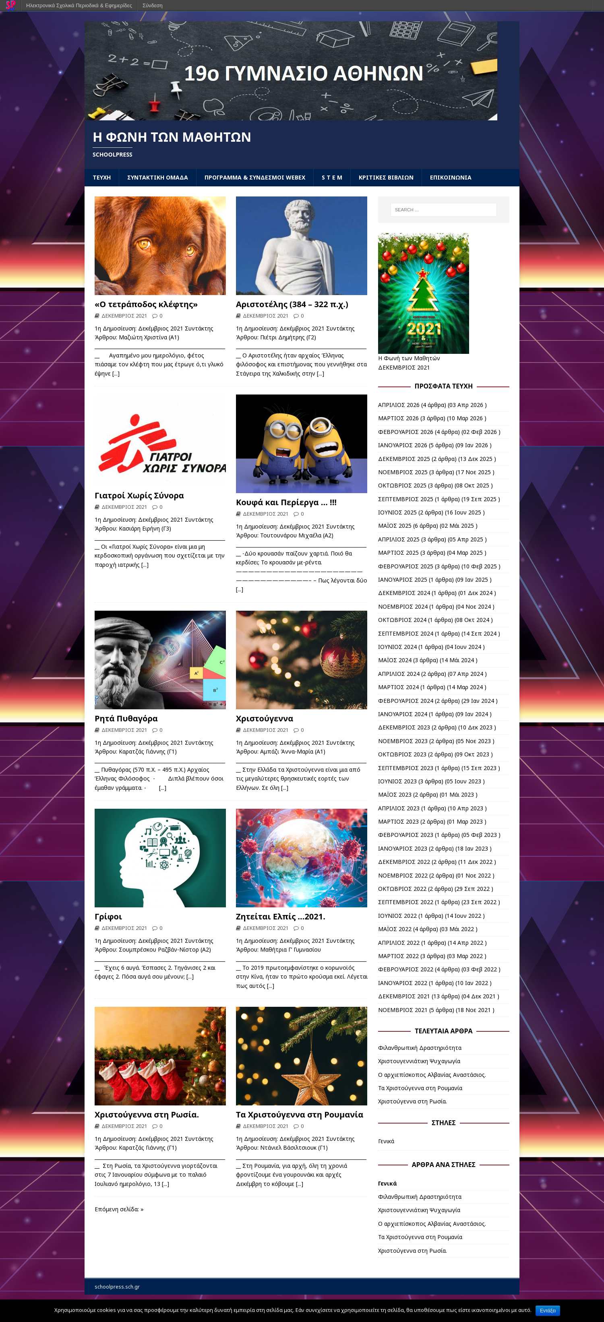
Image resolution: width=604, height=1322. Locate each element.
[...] (116, 373)
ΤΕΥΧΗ (102, 177)
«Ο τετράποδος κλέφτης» (146, 304)
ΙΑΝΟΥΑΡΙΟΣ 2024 (402, 714)
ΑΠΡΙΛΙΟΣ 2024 (399, 674)
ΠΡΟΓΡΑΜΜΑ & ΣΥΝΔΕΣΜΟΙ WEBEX (255, 177)
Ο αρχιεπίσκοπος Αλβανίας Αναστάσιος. (432, 1074)
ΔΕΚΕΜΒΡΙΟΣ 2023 (404, 727)
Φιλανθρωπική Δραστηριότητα (419, 1047)
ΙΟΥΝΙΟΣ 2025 (397, 512)
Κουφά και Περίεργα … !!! (286, 502)
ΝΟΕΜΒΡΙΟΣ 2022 (403, 875)
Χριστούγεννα (264, 718)
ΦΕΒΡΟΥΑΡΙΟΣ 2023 (405, 835)
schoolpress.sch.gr (117, 1286)
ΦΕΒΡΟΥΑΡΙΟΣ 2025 (405, 566)
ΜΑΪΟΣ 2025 (395, 525)
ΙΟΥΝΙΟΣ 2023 (397, 781)
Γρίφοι (108, 916)
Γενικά (386, 1141)
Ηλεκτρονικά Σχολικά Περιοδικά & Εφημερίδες (79, 5)
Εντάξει (548, 1311)
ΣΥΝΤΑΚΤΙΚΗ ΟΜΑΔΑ (157, 177)
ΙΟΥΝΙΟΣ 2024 (397, 647)
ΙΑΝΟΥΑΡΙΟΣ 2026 (402, 445)
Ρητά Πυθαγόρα (126, 718)
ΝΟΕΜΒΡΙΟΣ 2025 (403, 472)
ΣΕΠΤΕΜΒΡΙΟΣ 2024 (405, 633)
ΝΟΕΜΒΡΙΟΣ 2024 (403, 606)
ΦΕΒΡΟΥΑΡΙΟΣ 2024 (405, 700)
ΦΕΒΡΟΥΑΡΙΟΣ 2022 (405, 969)
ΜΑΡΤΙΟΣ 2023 (398, 821)
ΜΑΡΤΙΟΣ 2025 (398, 552)
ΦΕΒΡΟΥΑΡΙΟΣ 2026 (405, 432)
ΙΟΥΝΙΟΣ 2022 (397, 915)
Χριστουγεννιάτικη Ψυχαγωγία (419, 1061)
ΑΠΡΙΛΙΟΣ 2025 (399, 539)
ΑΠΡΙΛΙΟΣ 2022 (399, 942)
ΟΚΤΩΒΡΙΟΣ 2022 (402, 888)
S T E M (332, 177)
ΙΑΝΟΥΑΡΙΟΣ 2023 (402, 848)
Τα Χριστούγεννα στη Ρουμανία (299, 1114)
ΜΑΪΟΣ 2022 (395, 929)
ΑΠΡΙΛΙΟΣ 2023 (399, 808)
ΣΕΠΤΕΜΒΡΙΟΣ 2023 (405, 768)
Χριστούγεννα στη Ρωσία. (147, 1114)
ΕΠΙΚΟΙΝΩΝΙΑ (451, 177)
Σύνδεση (153, 5)
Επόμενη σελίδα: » (119, 1209)
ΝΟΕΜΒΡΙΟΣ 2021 (403, 1010)
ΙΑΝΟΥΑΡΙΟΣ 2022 (402, 983)
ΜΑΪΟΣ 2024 (395, 660)
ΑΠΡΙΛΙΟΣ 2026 (399, 405)
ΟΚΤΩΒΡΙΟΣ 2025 (402, 485)
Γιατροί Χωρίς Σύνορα (139, 495)
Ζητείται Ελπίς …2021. (280, 916)
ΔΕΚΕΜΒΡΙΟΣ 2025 (404, 459)
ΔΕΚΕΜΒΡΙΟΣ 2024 (404, 593)
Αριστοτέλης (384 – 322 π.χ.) (292, 304)
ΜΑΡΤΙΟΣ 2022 (398, 956)
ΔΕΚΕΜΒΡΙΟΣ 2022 (404, 861)
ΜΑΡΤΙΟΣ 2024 (398, 687)
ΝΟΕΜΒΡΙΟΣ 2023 (403, 741)
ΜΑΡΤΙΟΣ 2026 (398, 418)
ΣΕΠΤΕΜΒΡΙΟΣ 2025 (405, 499)
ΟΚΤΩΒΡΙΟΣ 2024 (402, 620)
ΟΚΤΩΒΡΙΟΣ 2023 (402, 754)
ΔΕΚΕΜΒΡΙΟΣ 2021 (124, 315)
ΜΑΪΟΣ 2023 (395, 794)
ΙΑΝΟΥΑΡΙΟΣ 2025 (402, 579)
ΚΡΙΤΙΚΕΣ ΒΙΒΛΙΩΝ (386, 177)
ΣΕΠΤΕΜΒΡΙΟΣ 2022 (405, 902)
